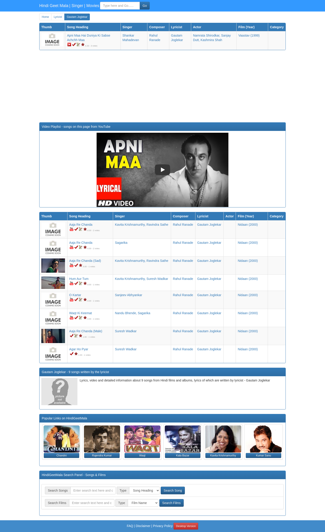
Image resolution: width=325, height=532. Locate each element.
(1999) (249, 35)
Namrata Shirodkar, (206, 35)
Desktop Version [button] (186, 526)
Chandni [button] (61, 455)
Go (145, 5)
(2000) (248, 224)
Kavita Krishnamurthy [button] (223, 455)
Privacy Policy (163, 526)
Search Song (173, 490)
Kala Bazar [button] (182, 455)
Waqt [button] (142, 455)
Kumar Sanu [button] (263, 455)
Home (45, 17)
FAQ (130, 526)
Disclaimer (143, 526)
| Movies (91, 5)
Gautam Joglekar (77, 17)
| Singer (76, 5)
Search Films (171, 503)
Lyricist (58, 17)
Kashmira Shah (211, 40)
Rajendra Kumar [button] (102, 455)
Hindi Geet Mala (53, 5)
